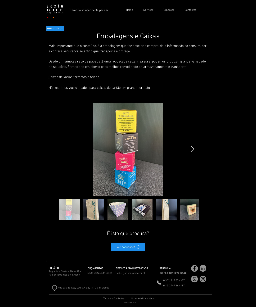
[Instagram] (203, 279)
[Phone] (159, 282)
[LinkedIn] (203, 268)
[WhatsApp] (194, 279)
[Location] (54, 288)
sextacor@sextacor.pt (99, 273)
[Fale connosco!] (128, 247)
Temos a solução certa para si (89, 10)
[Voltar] (55, 28)
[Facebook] (194, 268)
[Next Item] (193, 149)
